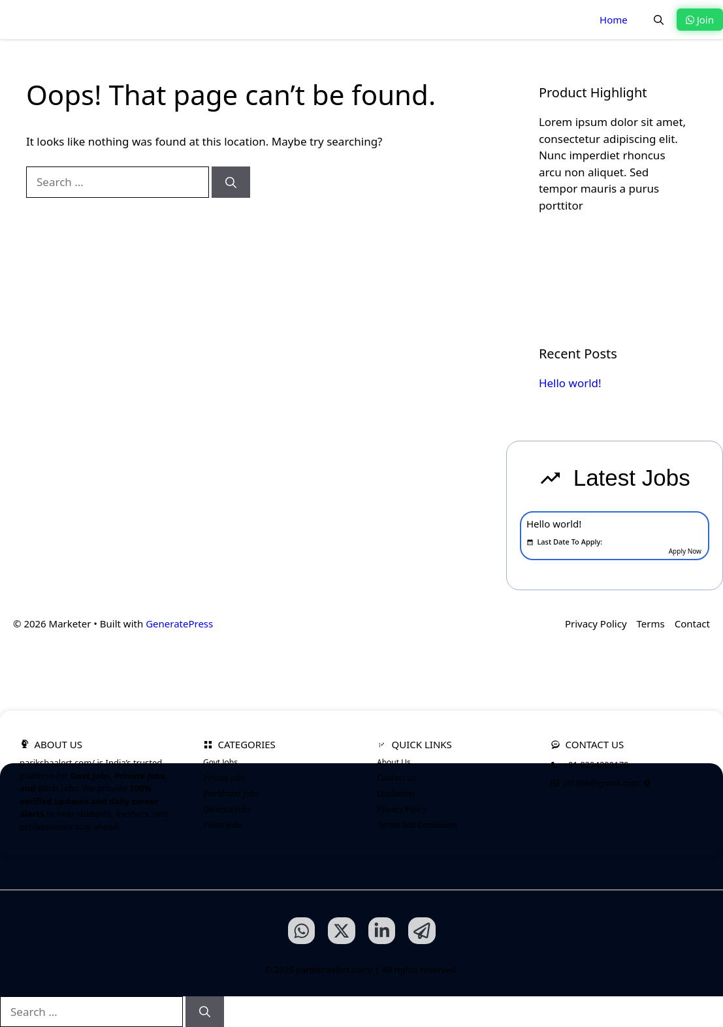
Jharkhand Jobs (231, 793)
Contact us (396, 777)
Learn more (584, 249)
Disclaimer (396, 793)
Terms (651, 623)
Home (614, 19)
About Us (394, 762)
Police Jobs (222, 824)
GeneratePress (179, 623)
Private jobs (224, 777)
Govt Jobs (220, 762)
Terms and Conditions (417, 824)
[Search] (231, 182)
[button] (659, 19)
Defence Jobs (227, 809)
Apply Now (685, 551)
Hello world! (570, 382)
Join (700, 19)
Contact (692, 623)
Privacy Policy (596, 623)
